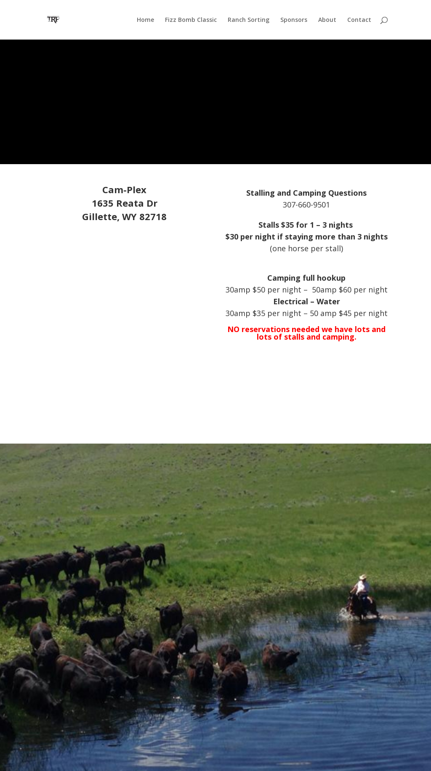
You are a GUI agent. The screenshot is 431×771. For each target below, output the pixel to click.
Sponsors (293, 20)
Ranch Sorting (248, 20)
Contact (359, 20)
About (327, 20)
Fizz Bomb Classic (191, 20)
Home (145, 20)
